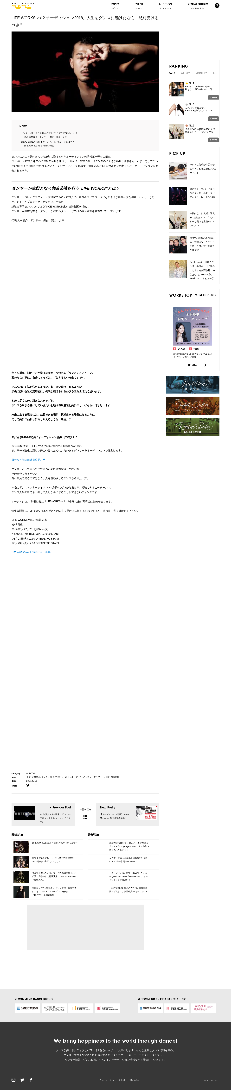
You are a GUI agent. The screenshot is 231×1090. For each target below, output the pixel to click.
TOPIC (115, 6)
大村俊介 (36, 777)
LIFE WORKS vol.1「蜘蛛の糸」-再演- (31, 552)
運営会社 (122, 1080)
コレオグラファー (95, 777)
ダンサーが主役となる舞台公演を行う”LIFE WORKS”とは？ (49, 133)
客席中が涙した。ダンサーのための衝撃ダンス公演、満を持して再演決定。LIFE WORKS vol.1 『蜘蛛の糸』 (55, 876)
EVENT (139, 6)
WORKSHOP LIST (205, 295)
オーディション (78, 777)
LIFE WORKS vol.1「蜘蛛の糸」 (39, 146)
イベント (66, 777)
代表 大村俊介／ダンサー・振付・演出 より (45, 137)
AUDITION (31, 773)
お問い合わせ (134, 1080)
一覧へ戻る (85, 813)
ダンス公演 (46, 777)
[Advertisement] (59, 927)
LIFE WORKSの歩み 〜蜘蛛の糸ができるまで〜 (54, 843)
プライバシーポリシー (107, 1080)
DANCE (57, 777)
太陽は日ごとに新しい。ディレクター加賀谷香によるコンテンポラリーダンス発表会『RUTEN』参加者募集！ (54, 891)
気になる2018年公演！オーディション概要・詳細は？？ (47, 142)
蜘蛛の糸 (115, 777)
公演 (107, 777)
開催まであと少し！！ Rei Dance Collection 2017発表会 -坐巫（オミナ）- (53, 860)
